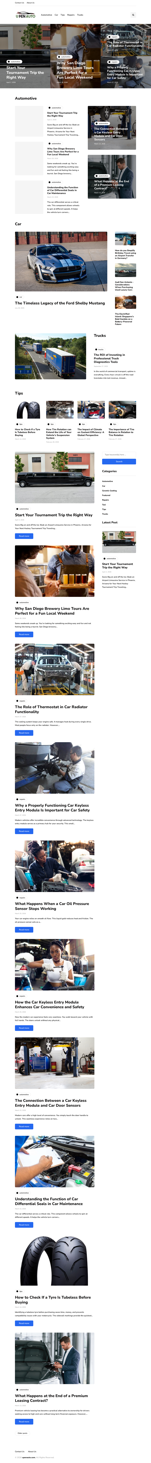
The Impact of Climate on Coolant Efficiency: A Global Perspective (90, 432)
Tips (63, 15)
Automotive (46, 15)
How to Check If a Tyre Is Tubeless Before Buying (27, 432)
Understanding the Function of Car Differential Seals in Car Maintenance (62, 190)
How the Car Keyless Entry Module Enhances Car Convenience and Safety (49, 1005)
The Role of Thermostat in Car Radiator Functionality (124, 44)
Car (56, 15)
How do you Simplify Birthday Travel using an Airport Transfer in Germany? (125, 254)
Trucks (80, 15)
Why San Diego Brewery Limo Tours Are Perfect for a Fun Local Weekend (75, 70)
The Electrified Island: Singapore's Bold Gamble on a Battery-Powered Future (124, 319)
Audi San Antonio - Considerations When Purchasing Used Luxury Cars (124, 286)
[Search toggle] (133, 15)
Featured (106, 495)
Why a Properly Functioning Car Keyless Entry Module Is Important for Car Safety (125, 73)
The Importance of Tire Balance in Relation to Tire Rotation (121, 432)
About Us (30, 3)
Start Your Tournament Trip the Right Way (25, 72)
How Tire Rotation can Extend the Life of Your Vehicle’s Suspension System (58, 434)
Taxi (104, 504)
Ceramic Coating (109, 490)
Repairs (71, 15)
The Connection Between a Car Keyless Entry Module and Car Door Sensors (111, 134)
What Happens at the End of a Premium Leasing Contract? (111, 184)
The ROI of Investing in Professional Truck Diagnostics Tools (109, 358)
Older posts (22, 1433)
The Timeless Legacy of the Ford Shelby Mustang (60, 303)
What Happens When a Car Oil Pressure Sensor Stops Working (52, 906)
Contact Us (19, 3)
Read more (24, 536)
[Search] (119, 454)
